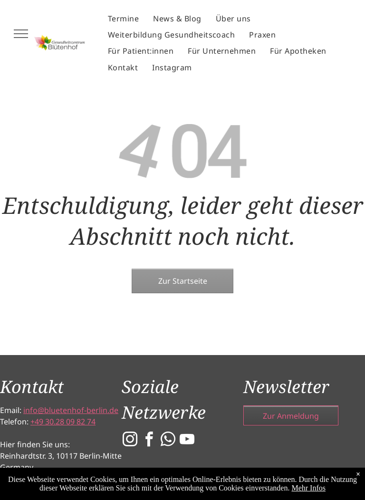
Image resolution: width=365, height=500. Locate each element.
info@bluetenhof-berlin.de (70, 410)
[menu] (21, 33)
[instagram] (130, 441)
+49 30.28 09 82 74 (63, 421)
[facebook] (149, 441)
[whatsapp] (168, 441)
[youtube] (187, 441)
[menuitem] (123, 18)
